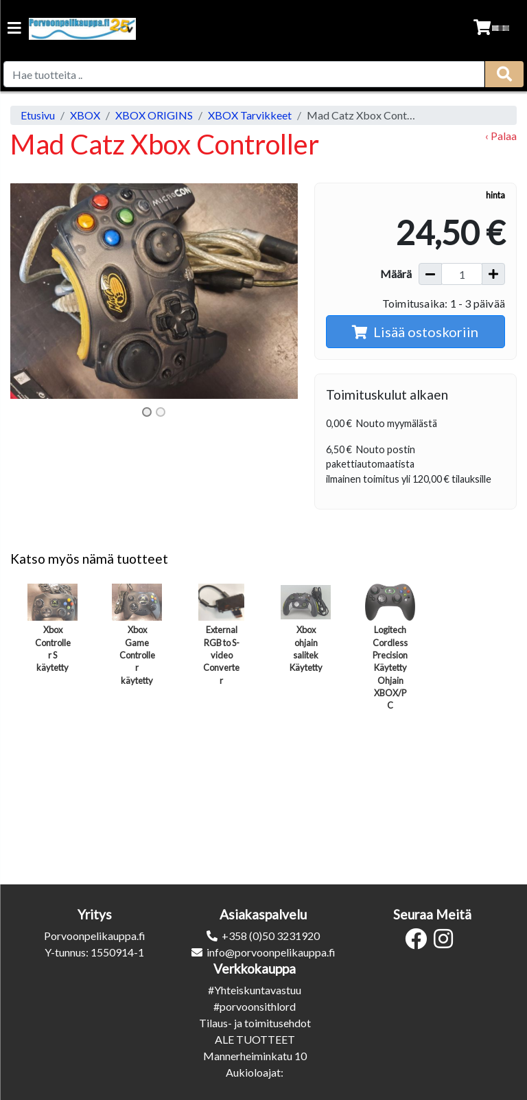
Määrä (396, 273)
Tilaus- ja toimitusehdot (255, 1022)
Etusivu (38, 115)
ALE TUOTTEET (255, 1039)
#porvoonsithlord (254, 1006)
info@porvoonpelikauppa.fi (271, 952)
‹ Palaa (501, 135)
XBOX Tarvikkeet (250, 115)
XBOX (85, 115)
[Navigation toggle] (14, 29)
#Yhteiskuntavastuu (254, 989)
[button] (32, 291)
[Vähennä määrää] (430, 274)
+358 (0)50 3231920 (271, 935)
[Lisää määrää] (493, 274)
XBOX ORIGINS (154, 115)
